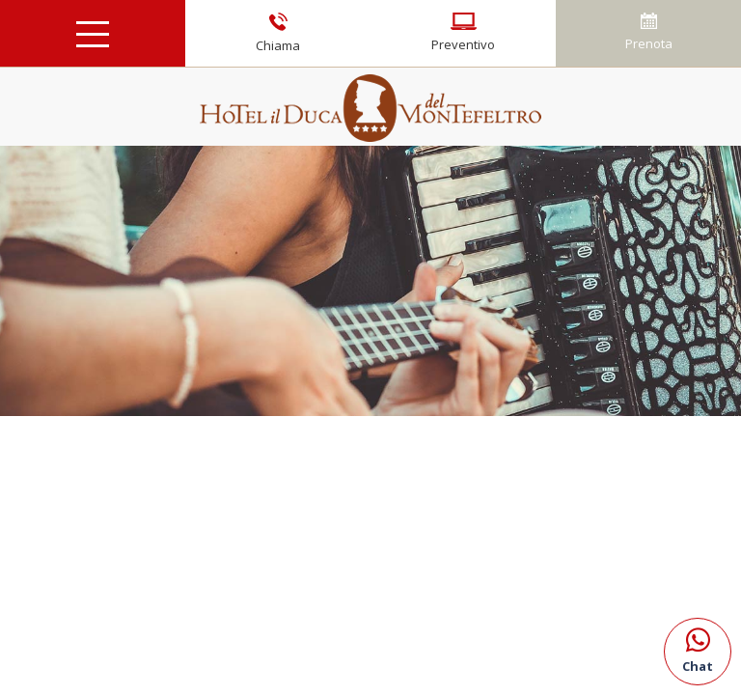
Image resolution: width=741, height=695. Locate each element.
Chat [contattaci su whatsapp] (697, 647)
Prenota (648, 32)
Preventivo (463, 33)
